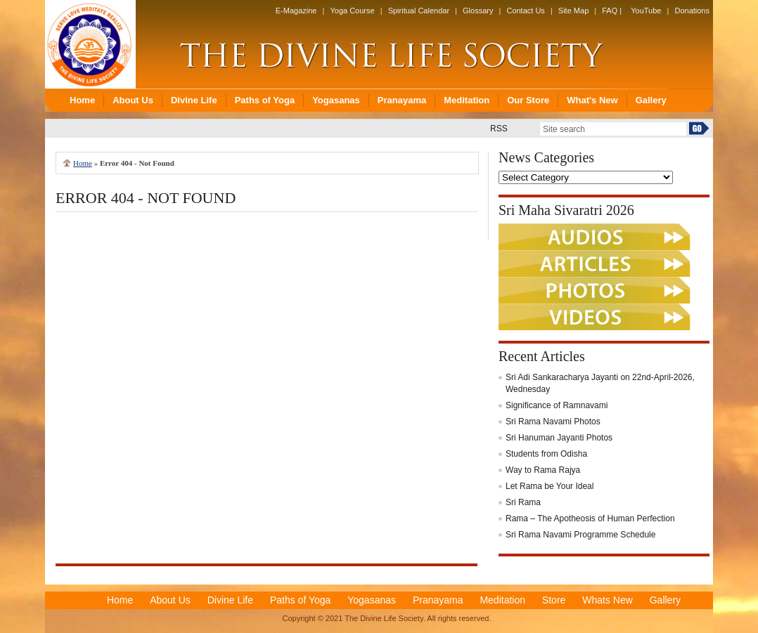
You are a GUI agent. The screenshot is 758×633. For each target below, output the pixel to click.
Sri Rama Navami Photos (553, 421)
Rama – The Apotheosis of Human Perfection (590, 518)
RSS (499, 128)
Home (82, 163)
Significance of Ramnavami (557, 405)
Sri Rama (523, 502)
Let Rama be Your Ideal (549, 486)
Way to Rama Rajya (543, 470)
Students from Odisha (546, 454)
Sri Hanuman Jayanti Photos (559, 438)
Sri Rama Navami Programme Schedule (580, 535)
